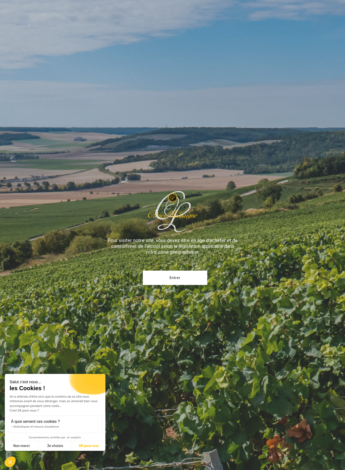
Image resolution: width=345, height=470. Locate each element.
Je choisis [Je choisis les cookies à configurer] (55, 446)
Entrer (175, 278)
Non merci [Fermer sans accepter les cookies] (21, 446)
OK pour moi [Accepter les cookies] (89, 446)
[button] (10, 462)
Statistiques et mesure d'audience (36, 426)
